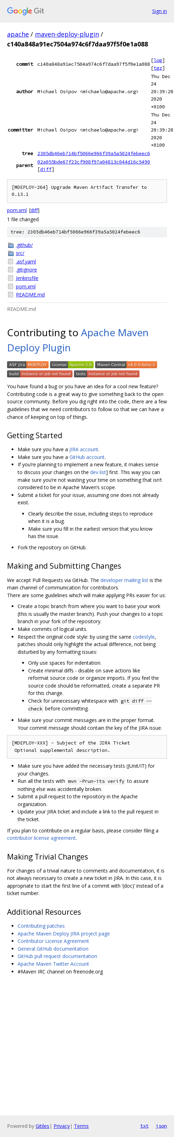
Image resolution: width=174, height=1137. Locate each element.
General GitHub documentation (53, 948)
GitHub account (87, 457)
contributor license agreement (41, 838)
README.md (30, 294)
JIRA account (83, 449)
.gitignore (26, 269)
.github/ (24, 245)
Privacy (62, 1126)
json (161, 1126)
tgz (158, 68)
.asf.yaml (26, 261)
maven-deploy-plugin (67, 34)
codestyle (144, 636)
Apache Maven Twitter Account (53, 963)
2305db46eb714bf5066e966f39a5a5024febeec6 (93, 153)
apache (18, 34)
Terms (81, 1126)
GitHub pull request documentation (57, 956)
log (158, 60)
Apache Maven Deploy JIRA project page (64, 933)
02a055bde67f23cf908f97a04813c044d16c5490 (93, 162)
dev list (98, 472)
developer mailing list (124, 580)
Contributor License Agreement (53, 941)
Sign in (159, 11)
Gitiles (42, 1126)
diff (45, 169)
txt (144, 1126)
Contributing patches (41, 925)
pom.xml (17, 210)
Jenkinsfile (27, 278)
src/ (20, 253)
